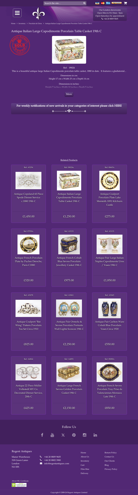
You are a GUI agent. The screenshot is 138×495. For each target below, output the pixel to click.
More (69, 94)
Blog (107, 465)
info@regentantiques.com (56, 463)
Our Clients (110, 461)
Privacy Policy (111, 469)
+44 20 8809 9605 (110, 19)
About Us (85, 456)
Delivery (84, 473)
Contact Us (109, 456)
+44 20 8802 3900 (52, 460)
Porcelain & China (35, 23)
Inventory (22, 23)
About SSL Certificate (20, 481)
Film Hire (85, 469)
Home (13, 23)
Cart (82, 465)
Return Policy (111, 452)
